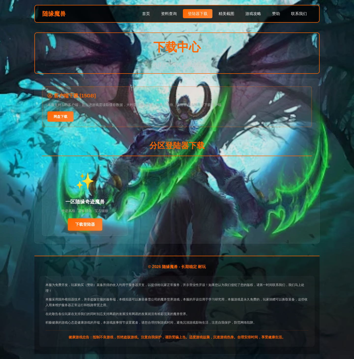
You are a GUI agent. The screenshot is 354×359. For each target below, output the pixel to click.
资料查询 (169, 14)
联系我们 (299, 14)
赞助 (276, 14)
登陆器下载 (197, 14)
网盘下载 (60, 117)
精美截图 (226, 14)
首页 (146, 14)
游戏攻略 (253, 14)
